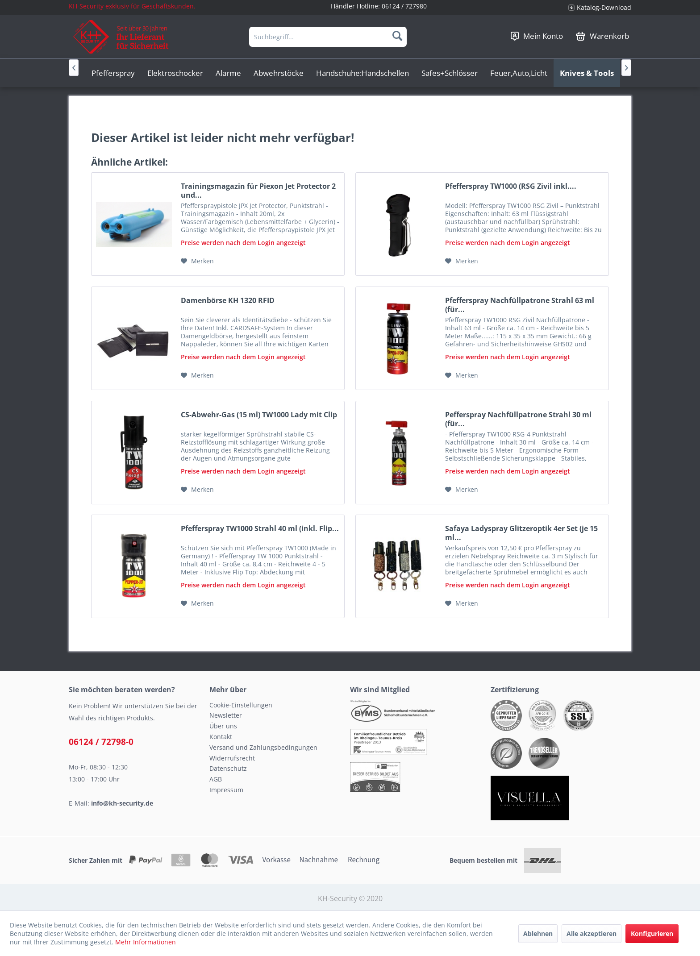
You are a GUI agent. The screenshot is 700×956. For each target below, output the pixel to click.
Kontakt (220, 736)
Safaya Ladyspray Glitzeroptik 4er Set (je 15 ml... (521, 533)
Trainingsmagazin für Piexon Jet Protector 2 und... (258, 191)
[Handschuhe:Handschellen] (362, 73)
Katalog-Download (604, 7)
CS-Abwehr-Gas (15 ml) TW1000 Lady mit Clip (259, 415)
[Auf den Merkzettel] (197, 261)
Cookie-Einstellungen (240, 705)
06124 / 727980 (404, 6)
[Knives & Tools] (587, 73)
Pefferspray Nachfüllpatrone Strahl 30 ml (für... (518, 419)
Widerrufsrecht (232, 758)
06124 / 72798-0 (101, 742)
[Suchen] (397, 36)
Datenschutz (228, 768)
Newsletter (225, 715)
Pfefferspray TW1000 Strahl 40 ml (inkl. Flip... (260, 528)
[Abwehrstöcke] (278, 73)
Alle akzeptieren (592, 933)
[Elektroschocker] (175, 73)
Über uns (223, 726)
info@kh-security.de (122, 803)
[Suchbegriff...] (328, 37)
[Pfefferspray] (113, 73)
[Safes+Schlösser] (449, 73)
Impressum (226, 790)
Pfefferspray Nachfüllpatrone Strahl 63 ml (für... (519, 305)
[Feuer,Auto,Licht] (519, 73)
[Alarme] (228, 73)
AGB (215, 779)
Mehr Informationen (145, 942)
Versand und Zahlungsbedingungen (263, 747)
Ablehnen (538, 933)
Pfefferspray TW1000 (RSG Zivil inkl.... (510, 186)
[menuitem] (596, 7)
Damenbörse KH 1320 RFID (228, 300)
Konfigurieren (652, 933)
